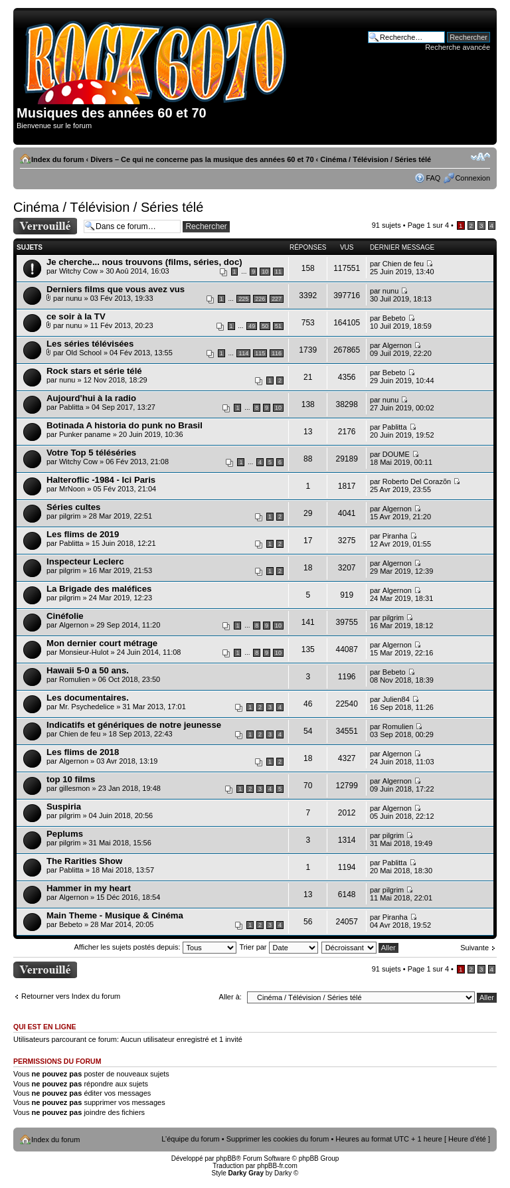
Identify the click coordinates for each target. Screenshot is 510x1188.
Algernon (397, 345)
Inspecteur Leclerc (85, 561)
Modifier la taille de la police (480, 157)
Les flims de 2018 (82, 752)
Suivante (474, 948)
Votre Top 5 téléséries (91, 453)
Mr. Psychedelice (86, 707)
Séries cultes (73, 507)
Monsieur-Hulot (84, 652)
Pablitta (71, 407)
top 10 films (70, 779)
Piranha (395, 536)
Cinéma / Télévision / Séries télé (375, 159)
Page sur (428, 225)
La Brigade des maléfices (98, 589)
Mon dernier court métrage (101, 643)
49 (251, 326)
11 (278, 271)
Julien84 (396, 699)
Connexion (472, 178)
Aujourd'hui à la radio (91, 398)
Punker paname (85, 434)
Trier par (278, 947)
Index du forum (57, 159)
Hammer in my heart (88, 888)
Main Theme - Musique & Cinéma (114, 915)
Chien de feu (403, 264)
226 (260, 299)
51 (278, 326)
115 (260, 353)
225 (243, 299)
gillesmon (74, 788)
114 (243, 353)
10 (265, 271)
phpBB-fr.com (277, 1165)
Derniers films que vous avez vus (115, 289)
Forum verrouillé (45, 226)
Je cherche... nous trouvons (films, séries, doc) (144, 262)
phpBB (226, 1158)
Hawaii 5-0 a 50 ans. (87, 670)
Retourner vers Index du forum (70, 996)
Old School (84, 353)
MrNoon (72, 489)
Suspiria (63, 806)
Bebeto (394, 318)
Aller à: (230, 997)
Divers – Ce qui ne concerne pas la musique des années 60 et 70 (201, 159)
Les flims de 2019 (82, 534)
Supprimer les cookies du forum (277, 1139)
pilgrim (69, 516)
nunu (74, 298)
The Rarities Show (84, 861)
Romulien (74, 679)
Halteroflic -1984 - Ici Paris (100, 480)
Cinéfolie (65, 616)
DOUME (396, 454)
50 (265, 326)
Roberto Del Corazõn (416, 481)
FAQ (433, 178)
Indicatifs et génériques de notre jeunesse (133, 725)
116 (277, 353)
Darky (283, 1173)
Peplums (64, 834)
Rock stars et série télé (94, 371)
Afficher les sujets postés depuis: (155, 947)
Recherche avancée (457, 47)
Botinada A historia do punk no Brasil (124, 425)
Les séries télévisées (89, 344)
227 (277, 299)
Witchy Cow (78, 271)
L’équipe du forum (190, 1139)
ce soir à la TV (76, 316)
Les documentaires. (87, 698)
